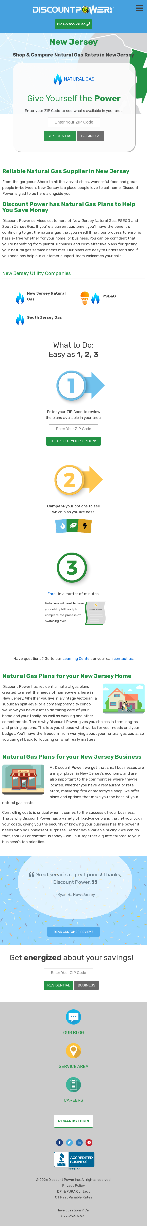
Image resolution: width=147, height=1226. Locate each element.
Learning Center (76, 658)
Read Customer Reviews (73, 932)
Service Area (73, 1066)
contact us (123, 658)
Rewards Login (73, 1121)
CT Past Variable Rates (73, 1197)
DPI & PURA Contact (73, 1191)
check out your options (73, 441)
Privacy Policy (73, 1185)
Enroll (52, 593)
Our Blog (73, 1032)
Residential (60, 136)
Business (90, 136)
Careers (73, 1100)
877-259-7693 (73, 24)
